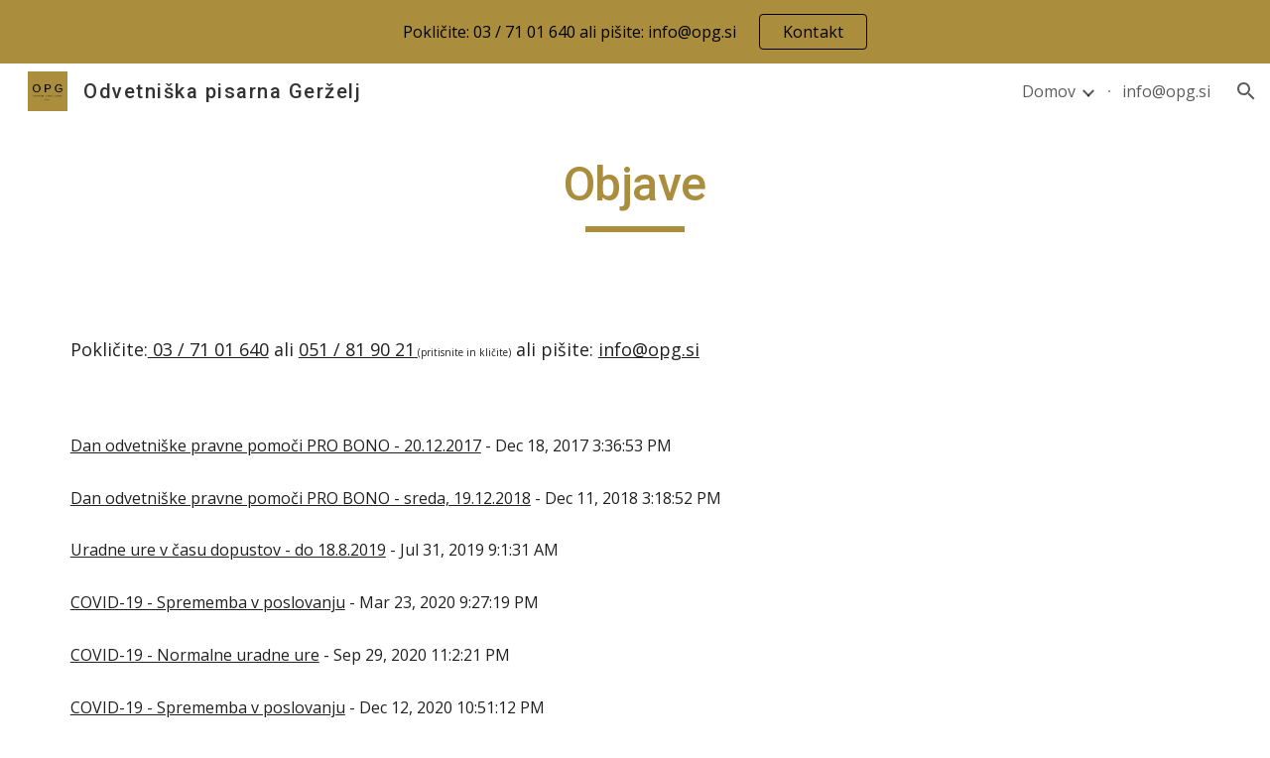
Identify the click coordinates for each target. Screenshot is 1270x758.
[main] (635, 193)
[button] (1246, 91)
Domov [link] (1049, 91)
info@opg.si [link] (1166, 91)
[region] (635, 31)
